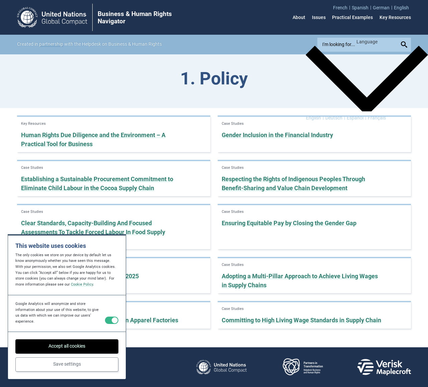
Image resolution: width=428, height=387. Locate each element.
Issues (319, 17)
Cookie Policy (82, 284)
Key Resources (395, 17)
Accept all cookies (66, 346)
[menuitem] (342, 7)
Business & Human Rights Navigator (135, 17)
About (299, 17)
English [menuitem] (313, 118)
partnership (51, 44)
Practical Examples (352, 17)
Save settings (67, 364)
